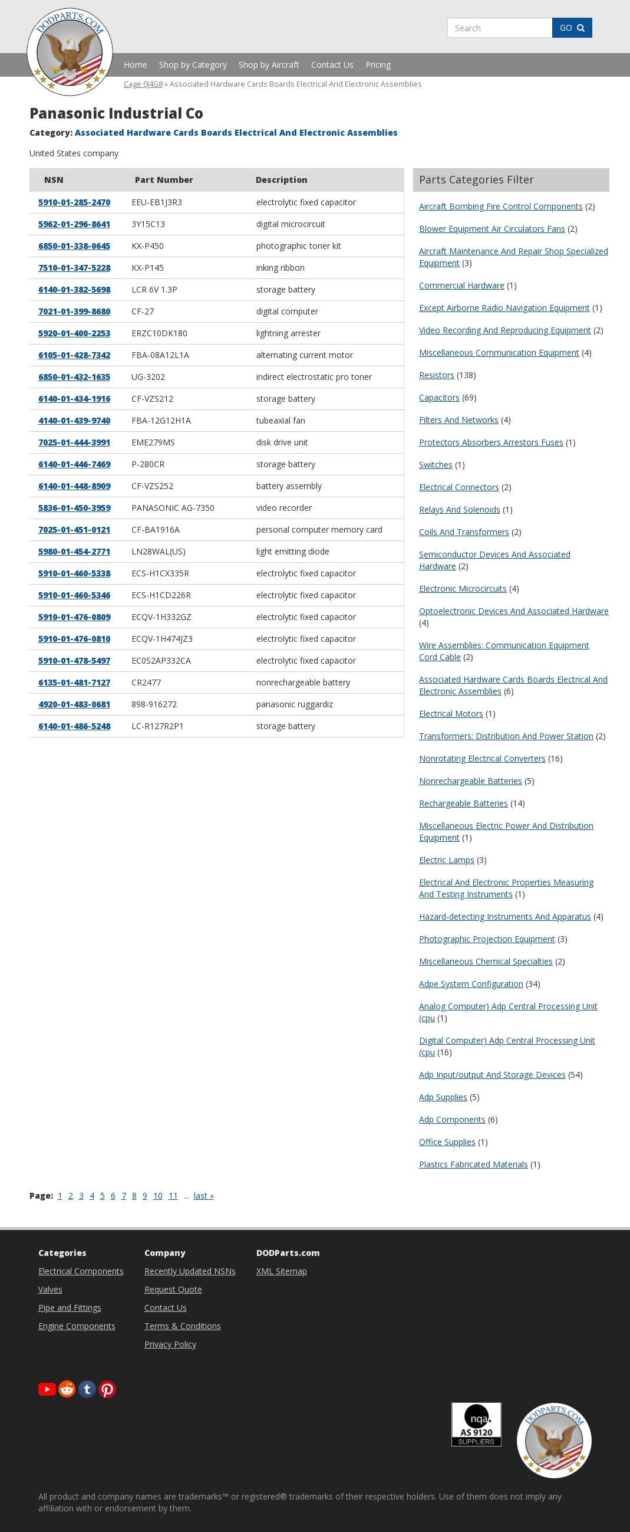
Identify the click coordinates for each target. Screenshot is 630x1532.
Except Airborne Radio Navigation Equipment (504, 307)
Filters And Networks (459, 419)
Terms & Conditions (182, 1325)
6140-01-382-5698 (74, 289)
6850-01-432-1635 (74, 376)
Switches (436, 464)
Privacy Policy (170, 1344)
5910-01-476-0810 (74, 638)
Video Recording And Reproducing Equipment (505, 330)
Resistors (436, 374)
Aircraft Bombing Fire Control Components (501, 206)
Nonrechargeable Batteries (470, 780)
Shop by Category (193, 64)
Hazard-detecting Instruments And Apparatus (505, 916)
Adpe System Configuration (471, 983)
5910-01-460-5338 (74, 573)
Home (135, 64)
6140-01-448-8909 (74, 485)
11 (173, 1195)
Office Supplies (447, 1141)
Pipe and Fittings (69, 1307)
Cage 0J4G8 (143, 84)
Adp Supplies (443, 1097)
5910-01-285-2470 (74, 202)
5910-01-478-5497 (74, 660)
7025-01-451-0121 (74, 529)
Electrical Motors (451, 713)
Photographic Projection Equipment (487, 938)
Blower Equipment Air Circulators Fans (492, 228)
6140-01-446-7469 (74, 464)
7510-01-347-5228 (74, 267)
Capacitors (439, 397)
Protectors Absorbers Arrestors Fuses (491, 442)
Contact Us (332, 64)
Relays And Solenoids (459, 509)
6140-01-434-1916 (74, 398)
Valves (50, 1289)
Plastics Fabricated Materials (473, 1164)
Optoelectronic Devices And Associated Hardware (514, 610)
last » (204, 1195)
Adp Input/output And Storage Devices (492, 1074)
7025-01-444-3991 (74, 442)
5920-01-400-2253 (74, 333)
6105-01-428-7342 (74, 354)
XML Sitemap (281, 1271)
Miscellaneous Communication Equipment (499, 352)
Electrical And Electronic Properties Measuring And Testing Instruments (506, 888)
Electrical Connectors (459, 487)
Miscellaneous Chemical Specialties (486, 961)
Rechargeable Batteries (463, 803)
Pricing (378, 64)
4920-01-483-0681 (74, 704)
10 (158, 1195)
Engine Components (77, 1325)
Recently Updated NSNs (190, 1271)
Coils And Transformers (464, 531)
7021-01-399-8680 (74, 311)
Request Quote (173, 1289)
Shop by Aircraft (269, 64)
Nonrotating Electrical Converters (482, 758)
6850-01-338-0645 (74, 245)
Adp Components (452, 1119)
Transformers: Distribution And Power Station (506, 736)
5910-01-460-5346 (74, 595)
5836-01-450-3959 (74, 507)
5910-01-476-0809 (74, 616)
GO (572, 27)
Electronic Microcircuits (463, 588)
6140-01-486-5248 (74, 725)
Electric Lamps (446, 859)
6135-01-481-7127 (74, 682)
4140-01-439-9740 (74, 420)
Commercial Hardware (461, 285)
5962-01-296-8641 (74, 223)
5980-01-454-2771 (74, 551)
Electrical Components (81, 1271)
